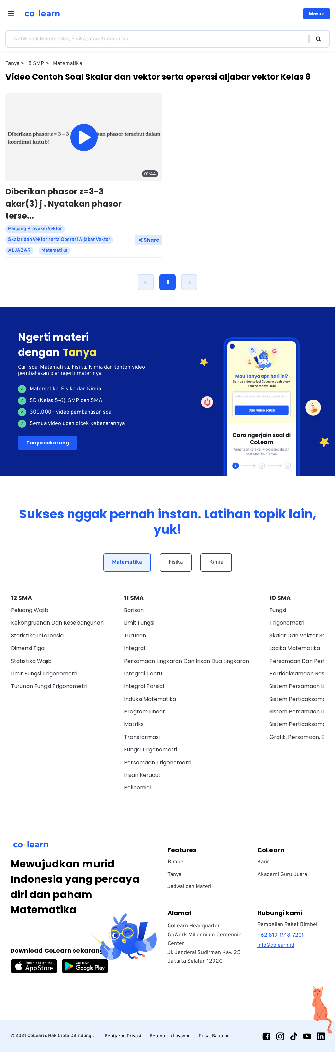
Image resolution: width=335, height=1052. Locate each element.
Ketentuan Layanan (170, 1036)
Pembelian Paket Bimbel (287, 924)
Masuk (316, 14)
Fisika (176, 562)
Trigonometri (286, 623)
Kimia (216, 562)
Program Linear (144, 711)
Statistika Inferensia (37, 635)
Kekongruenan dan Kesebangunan (57, 623)
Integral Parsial (144, 686)
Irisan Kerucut (142, 775)
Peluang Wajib (29, 610)
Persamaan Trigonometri (157, 762)
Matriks (134, 724)
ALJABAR (19, 250)
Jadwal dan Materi (189, 886)
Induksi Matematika (150, 699)
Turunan (135, 635)
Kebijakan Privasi (123, 1036)
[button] (146, 282)
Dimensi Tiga (28, 648)
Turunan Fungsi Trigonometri (49, 686)
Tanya (174, 874)
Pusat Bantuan (214, 1036)
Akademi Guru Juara (282, 874)
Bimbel (176, 862)
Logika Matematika (294, 648)
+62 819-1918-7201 (280, 935)
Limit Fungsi (139, 623)
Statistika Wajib (31, 661)
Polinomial (137, 787)
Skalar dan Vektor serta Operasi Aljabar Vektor (59, 240)
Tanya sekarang (47, 442)
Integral (134, 648)
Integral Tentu (143, 673)
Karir (263, 862)
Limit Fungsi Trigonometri (44, 673)
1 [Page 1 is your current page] (167, 282)
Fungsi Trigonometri (150, 749)
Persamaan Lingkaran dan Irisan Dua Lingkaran (186, 661)
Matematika (127, 562)
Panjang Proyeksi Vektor (35, 229)
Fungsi (277, 610)
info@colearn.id (275, 945)
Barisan (134, 610)
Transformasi (142, 737)
